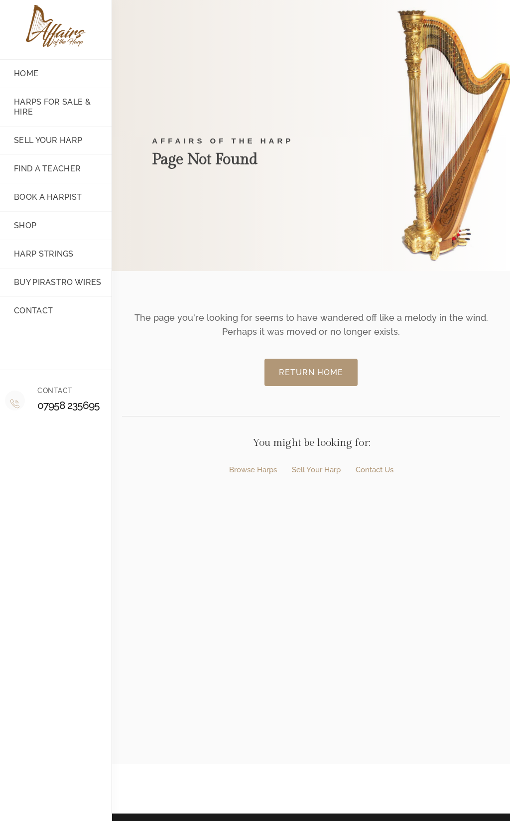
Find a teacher (41, 168)
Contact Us (374, 470)
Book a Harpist (42, 197)
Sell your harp (42, 140)
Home (20, 73)
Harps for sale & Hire (46, 107)
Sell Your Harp (316, 470)
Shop (19, 225)
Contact (27, 310)
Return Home (311, 372)
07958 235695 (68, 405)
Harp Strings (38, 254)
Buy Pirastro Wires (51, 282)
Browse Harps (253, 470)
